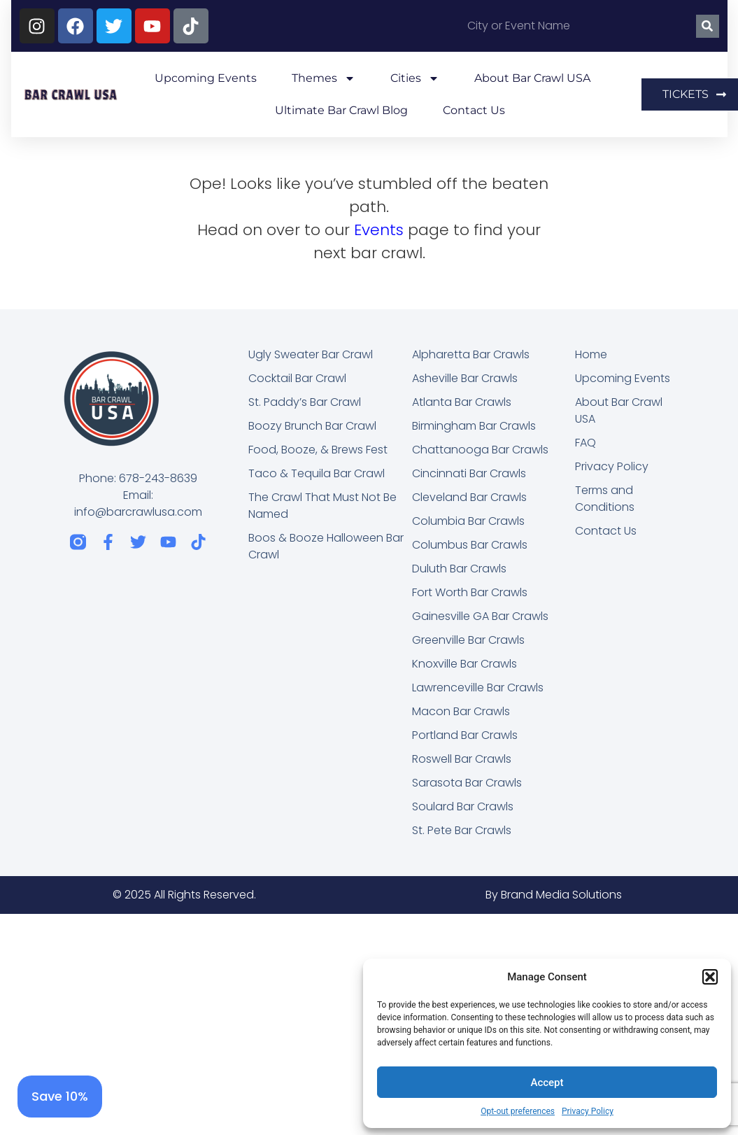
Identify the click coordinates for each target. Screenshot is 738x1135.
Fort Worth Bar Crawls (469, 592)
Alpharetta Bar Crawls (471, 354)
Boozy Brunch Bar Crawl (312, 426)
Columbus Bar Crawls (469, 545)
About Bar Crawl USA (532, 78)
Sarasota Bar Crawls (467, 783)
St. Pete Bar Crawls (461, 830)
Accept (546, 1082)
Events (379, 230)
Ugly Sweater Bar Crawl (310, 354)
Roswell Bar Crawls (461, 759)
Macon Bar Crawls (461, 711)
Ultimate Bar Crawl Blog (341, 110)
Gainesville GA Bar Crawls (480, 616)
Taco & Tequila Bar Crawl (316, 473)
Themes (323, 78)
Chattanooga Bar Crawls (480, 450)
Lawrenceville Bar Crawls (478, 687)
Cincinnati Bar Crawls (469, 473)
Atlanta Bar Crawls (461, 402)
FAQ (585, 443)
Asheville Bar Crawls (465, 378)
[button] (710, 977)
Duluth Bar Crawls (459, 569)
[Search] (707, 26)
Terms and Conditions (604, 498)
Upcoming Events (206, 78)
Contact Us (474, 110)
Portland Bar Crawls (465, 735)
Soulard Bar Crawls (462, 806)
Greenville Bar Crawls (468, 640)
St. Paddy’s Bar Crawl (304, 402)
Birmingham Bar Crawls (474, 426)
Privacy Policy (587, 1111)
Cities (414, 78)
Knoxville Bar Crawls (464, 664)
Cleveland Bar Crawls (469, 497)
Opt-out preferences (518, 1111)
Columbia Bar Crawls (468, 521)
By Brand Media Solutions (553, 895)
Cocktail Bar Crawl (297, 378)
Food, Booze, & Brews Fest (318, 450)
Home (591, 354)
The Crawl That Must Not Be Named (322, 505)
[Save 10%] (59, 1097)
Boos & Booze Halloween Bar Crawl (326, 546)
